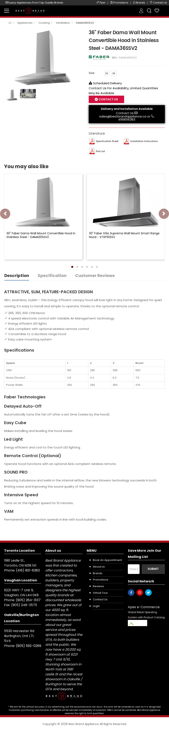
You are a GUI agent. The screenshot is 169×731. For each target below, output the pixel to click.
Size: (92, 73)
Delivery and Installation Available (127, 109)
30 (106, 73)
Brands (97, 573)
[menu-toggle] (6, 10)
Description (16, 275)
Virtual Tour (100, 593)
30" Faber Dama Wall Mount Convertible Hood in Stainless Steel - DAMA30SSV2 (40, 235)
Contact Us (108, 99)
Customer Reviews (95, 275)
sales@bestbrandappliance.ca (122, 116)
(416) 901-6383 (28, 570)
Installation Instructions (144, 141)
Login (96, 606)
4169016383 (126, 119)
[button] (72, 267)
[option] (43, 57)
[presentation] (5, 214)
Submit (153, 569)
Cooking (44, 23)
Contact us (100, 599)
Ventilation (63, 23)
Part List (100, 151)
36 (113, 73)
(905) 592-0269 (28, 645)
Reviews (98, 586)
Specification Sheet (107, 141)
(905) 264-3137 (28, 600)
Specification (52, 275)
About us (99, 567)
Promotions (100, 580)
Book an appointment (107, 560)
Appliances (25, 23)
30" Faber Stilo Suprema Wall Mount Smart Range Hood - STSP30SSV (124, 235)
